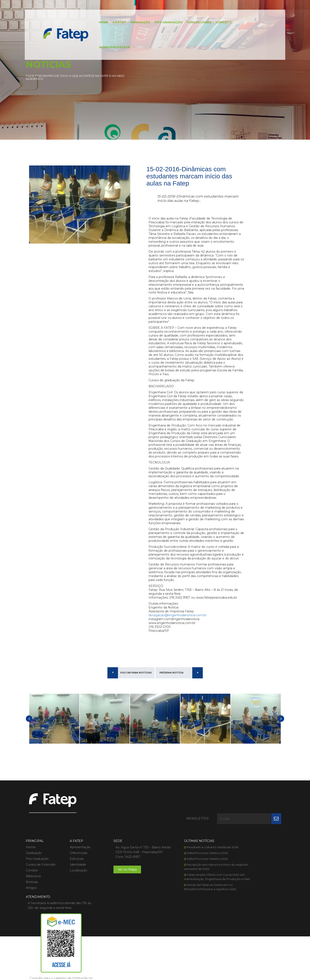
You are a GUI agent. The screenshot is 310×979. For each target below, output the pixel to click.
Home (99, 22)
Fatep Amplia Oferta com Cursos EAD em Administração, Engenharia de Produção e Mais (190, 901)
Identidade (73, 887)
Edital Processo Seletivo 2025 (186, 881)
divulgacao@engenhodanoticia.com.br (177, 658)
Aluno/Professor (110, 48)
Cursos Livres (194, 22)
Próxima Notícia (171, 715)
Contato (219, 22)
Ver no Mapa (117, 897)
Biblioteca (33, 898)
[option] (54, 761)
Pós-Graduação (164, 22)
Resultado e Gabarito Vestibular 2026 (191, 869)
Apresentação (75, 869)
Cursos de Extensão (41, 887)
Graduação (136, 22)
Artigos (31, 910)
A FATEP (114, 22)
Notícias (32, 904)
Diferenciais (73, 875)
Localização (73, 893)
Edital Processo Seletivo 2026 (186, 875)
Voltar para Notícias (136, 715)
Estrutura (71, 881)
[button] (29, 761)
